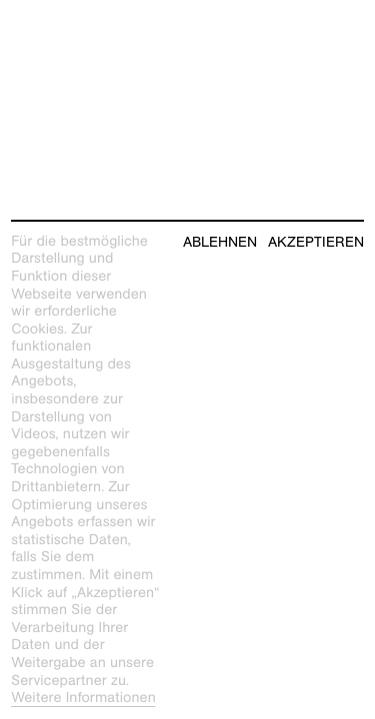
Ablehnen (220, 242)
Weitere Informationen (83, 698)
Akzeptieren (316, 242)
